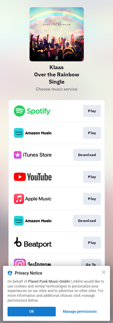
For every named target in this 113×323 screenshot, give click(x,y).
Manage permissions (80, 311)
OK (31, 311)
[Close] (103, 272)
